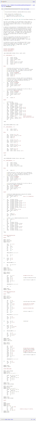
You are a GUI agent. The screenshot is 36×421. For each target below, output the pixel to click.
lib (4, 6)
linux (8, 5)
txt (31, 419)
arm (2, 6)
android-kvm (4, 5)
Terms (12, 419)
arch (34, 5)
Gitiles (6, 419)
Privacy (9, 419)
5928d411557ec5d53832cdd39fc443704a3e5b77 (20, 5)
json (34, 419)
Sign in (34, 1)
